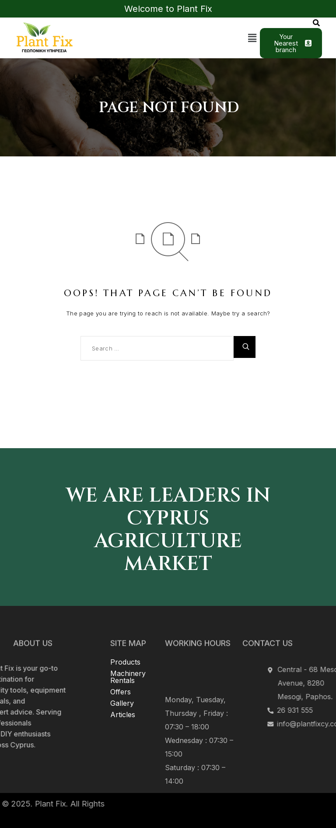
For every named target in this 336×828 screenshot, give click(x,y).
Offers (120, 657)
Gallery (122, 668)
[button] (252, 38)
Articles (122, 680)
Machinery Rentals (128, 642)
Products (125, 627)
